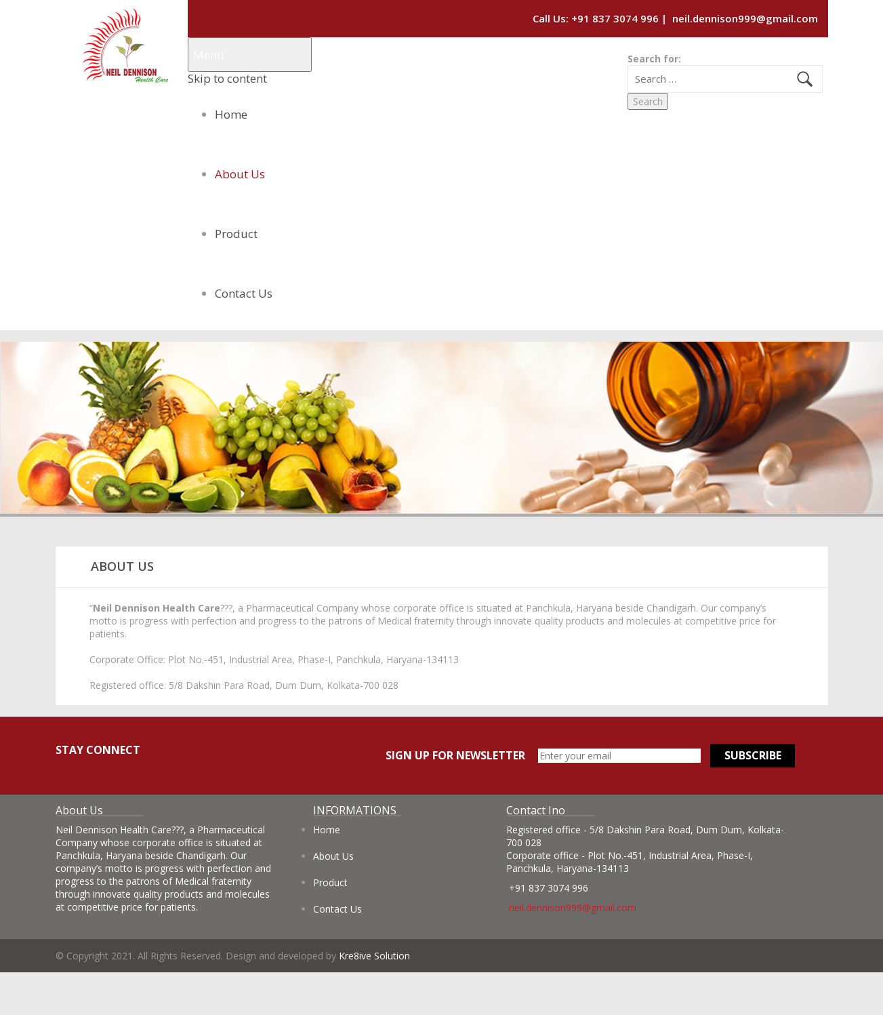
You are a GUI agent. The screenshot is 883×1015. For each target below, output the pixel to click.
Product (236, 233)
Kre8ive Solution (374, 955)
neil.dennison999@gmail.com (745, 18)
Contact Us (243, 293)
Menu (208, 54)
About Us (240, 174)
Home (231, 114)
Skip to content (227, 78)
